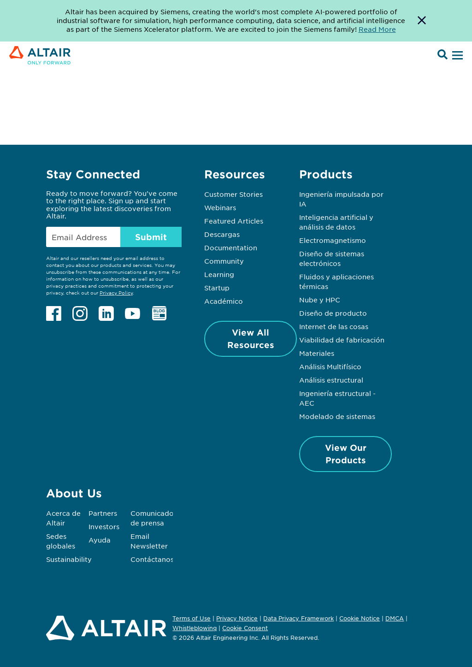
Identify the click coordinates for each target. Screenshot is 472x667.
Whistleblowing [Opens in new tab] (194, 628)
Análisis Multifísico (330, 366)
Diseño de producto (333, 313)
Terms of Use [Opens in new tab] (191, 618)
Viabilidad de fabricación (341, 340)
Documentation (230, 247)
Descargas (222, 234)
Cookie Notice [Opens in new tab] (359, 618)
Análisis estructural (331, 380)
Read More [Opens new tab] (377, 29)
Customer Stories (233, 194)
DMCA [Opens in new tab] (394, 618)
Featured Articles (233, 221)
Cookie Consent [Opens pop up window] (245, 628)
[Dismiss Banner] (422, 20)
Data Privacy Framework (298, 618)
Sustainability (69, 559)
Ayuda (99, 540)
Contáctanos (152, 559)
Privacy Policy (116, 292)
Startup (217, 287)
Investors (103, 526)
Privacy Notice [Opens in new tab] (237, 618)
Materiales (316, 353)
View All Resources (250, 338)
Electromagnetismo (332, 240)
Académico (223, 301)
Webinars (220, 207)
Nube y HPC (319, 299)
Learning (219, 274)
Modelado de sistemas (337, 416)
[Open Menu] (456, 56)
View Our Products (345, 454)
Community (224, 261)
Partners (102, 513)
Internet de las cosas (333, 326)
